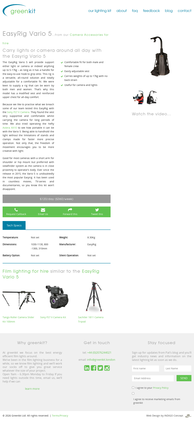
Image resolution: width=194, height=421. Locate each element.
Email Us (43, 214)
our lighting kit (99, 10)
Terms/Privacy (60, 415)
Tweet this (97, 214)
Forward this (70, 214)
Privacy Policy (160, 387)
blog (169, 10)
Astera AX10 (10, 127)
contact (184, 10)
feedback (151, 10)
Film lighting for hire (26, 271)
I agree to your (152, 387)
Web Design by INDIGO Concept (168, 415)
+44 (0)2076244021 (99, 352)
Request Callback (16, 214)
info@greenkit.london (101, 360)
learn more (32, 389)
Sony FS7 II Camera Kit (53, 317)
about (121, 10)
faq (135, 10)
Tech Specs (14, 225)
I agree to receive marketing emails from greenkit (156, 400)
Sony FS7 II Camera (18, 112)
